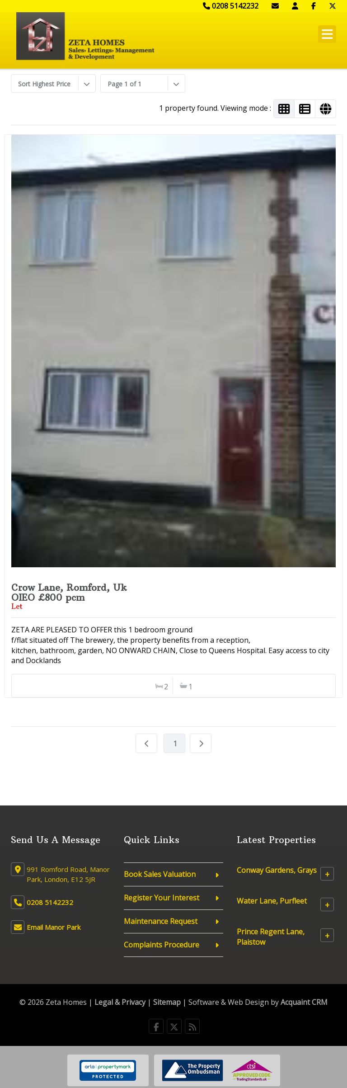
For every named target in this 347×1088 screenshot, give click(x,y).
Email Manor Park (53, 927)
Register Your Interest (161, 898)
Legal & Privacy (119, 1002)
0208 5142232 (230, 6)
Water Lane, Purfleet (272, 901)
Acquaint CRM (304, 1002)
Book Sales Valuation (160, 874)
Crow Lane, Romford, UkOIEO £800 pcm (69, 592)
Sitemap (167, 1002)
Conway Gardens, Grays (277, 870)
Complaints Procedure (161, 945)
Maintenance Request (160, 921)
